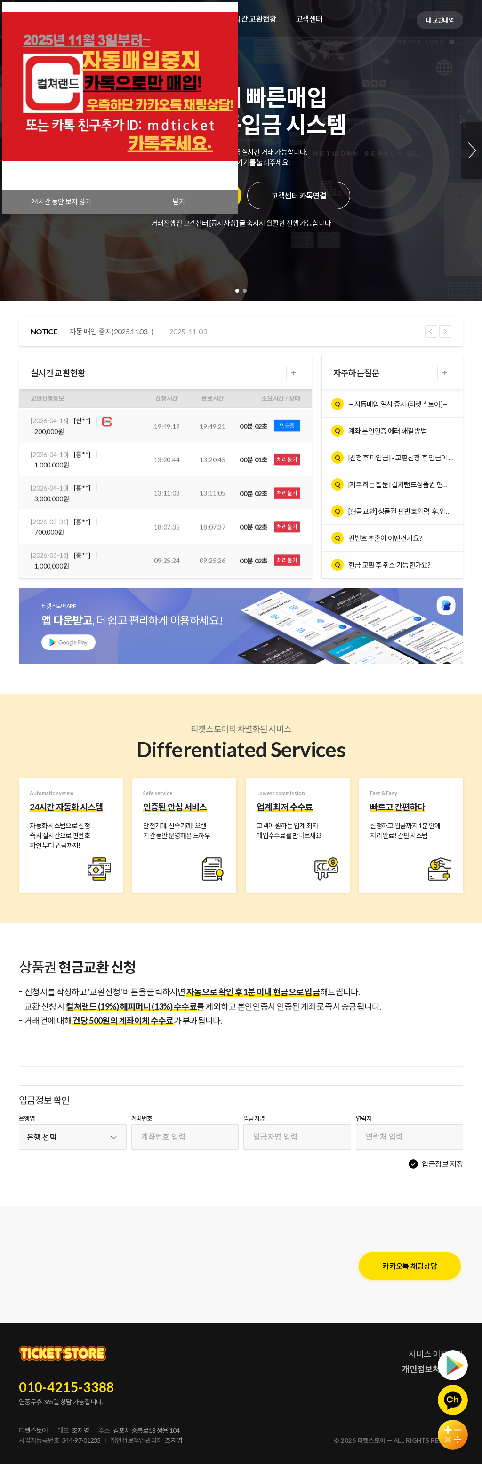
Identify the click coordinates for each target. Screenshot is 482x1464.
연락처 (364, 1118)
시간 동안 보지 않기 (61, 202)
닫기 (179, 202)
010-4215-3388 (66, 1387)
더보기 (293, 373)
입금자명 (254, 1118)
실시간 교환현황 (252, 18)
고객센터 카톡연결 (298, 195)
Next (471, 150)
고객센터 (309, 18)
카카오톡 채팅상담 (409, 1265)
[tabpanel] (241, 150)
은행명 (27, 1118)
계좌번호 (142, 1118)
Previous (431, 331)
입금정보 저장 (442, 1163)
